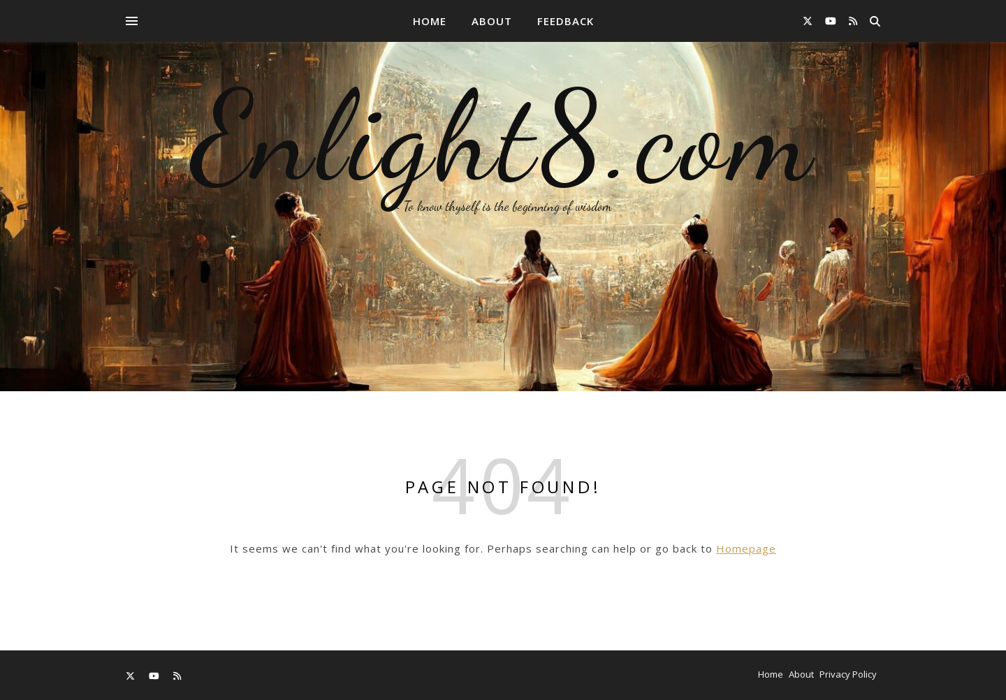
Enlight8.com (503, 136)
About (492, 21)
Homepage (746, 548)
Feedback (565, 21)
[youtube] (832, 20)
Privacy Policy (848, 674)
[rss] (853, 20)
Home (429, 21)
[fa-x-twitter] (809, 20)
